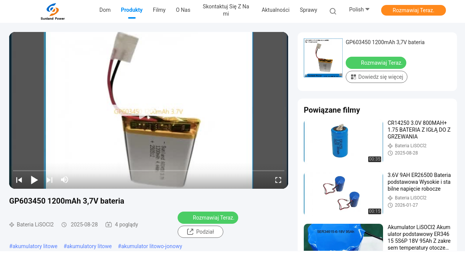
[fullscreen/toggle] (278, 179)
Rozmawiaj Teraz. (413, 10)
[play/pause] (34, 179)
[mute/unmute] (64, 179)
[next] (49, 179)
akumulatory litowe (35, 246)
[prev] (19, 179)
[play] (148, 110)
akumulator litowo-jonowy (151, 246)
